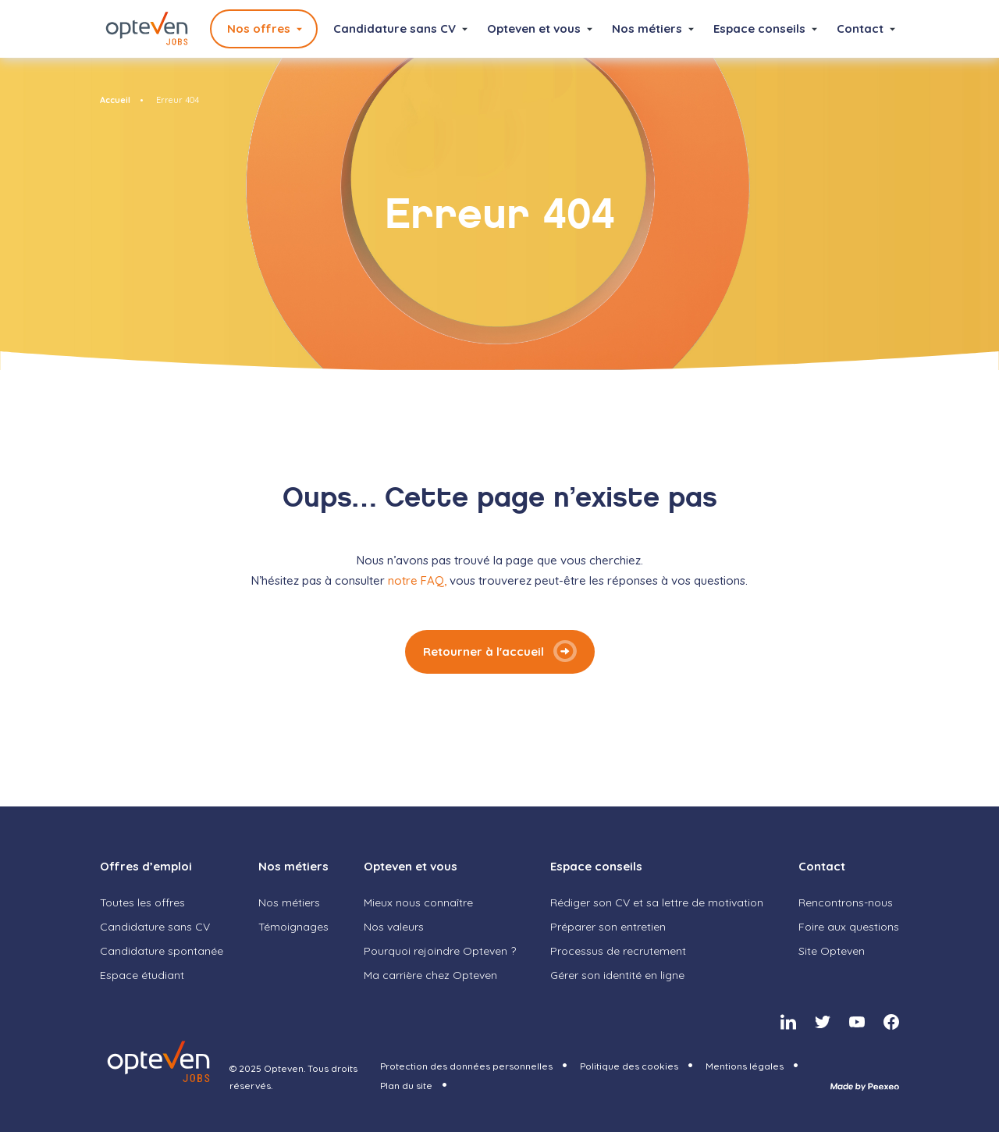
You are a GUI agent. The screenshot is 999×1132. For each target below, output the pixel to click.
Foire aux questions (848, 927)
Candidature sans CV (394, 28)
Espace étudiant (142, 975)
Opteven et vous (534, 28)
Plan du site (406, 1085)
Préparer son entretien (608, 927)
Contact (860, 28)
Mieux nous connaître (418, 902)
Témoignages (293, 927)
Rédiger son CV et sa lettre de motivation (656, 902)
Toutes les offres (142, 902)
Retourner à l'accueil (483, 651)
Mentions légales (745, 1066)
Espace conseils (759, 28)
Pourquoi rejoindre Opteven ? (440, 951)
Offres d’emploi (146, 866)
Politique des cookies (629, 1066)
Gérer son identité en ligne (617, 975)
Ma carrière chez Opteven (430, 975)
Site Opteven (831, 951)
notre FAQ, (419, 580)
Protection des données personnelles (466, 1066)
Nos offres (258, 28)
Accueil (115, 99)
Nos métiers (647, 28)
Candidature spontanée (161, 951)
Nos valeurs (394, 927)
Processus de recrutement (618, 951)
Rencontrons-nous (845, 902)
